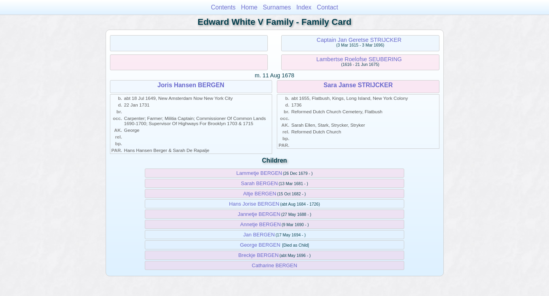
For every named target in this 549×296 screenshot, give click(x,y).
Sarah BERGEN (259, 183)
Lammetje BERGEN (259, 173)
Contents (223, 7)
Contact (327, 7)
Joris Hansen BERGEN (190, 85)
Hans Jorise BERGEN (254, 204)
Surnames (277, 7)
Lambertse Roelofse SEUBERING (359, 59)
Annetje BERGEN (260, 224)
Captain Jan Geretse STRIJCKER (359, 40)
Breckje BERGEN (258, 255)
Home (249, 7)
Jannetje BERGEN (259, 214)
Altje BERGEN (259, 194)
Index (303, 7)
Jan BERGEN (258, 235)
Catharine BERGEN (274, 265)
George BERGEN (260, 245)
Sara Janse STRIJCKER (358, 85)
